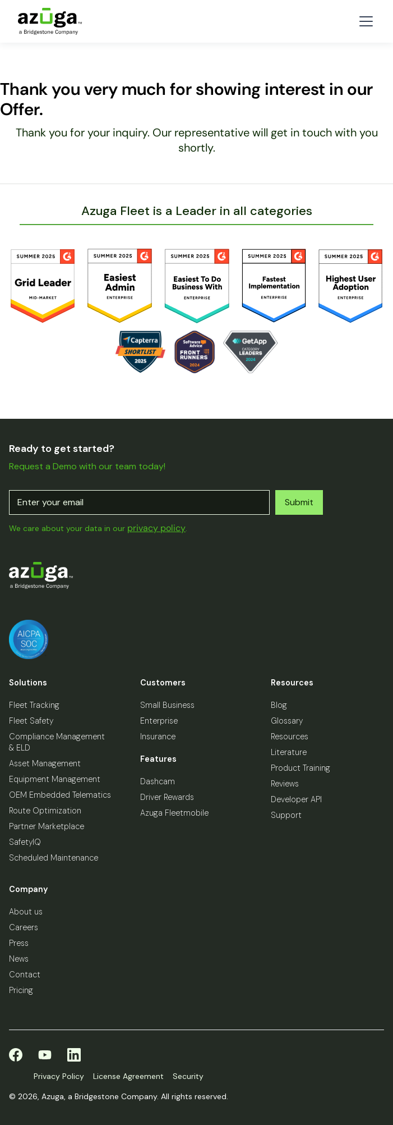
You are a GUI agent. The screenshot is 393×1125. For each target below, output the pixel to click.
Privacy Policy (59, 1076)
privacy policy (156, 528)
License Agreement (128, 1076)
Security (188, 1076)
